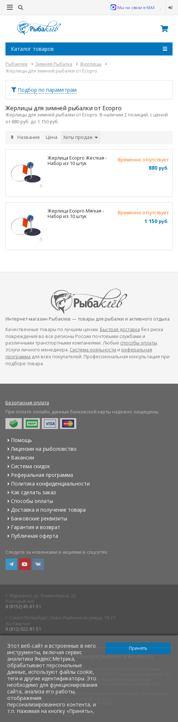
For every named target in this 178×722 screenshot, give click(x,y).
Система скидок (27, 466)
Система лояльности (93, 350)
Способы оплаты (29, 501)
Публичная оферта (31, 535)
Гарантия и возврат (32, 527)
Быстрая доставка (120, 329)
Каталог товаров (89, 48)
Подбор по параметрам (47, 89)
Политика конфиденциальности (47, 483)
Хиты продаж (80, 137)
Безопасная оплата (27, 403)
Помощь (18, 440)
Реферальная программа (39, 474)
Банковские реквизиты (36, 518)
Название (28, 137)
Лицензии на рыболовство (41, 448)
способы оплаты (138, 343)
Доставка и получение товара (45, 509)
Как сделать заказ (30, 492)
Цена (51, 137)
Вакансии (19, 457)
